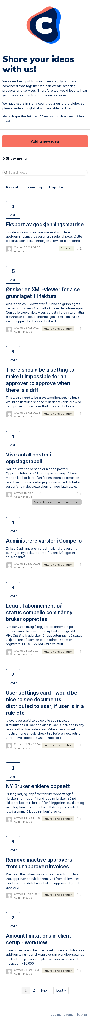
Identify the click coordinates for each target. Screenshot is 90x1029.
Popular (56, 187)
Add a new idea (45, 141)
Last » (61, 990)
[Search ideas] (45, 173)
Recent (12, 187)
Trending (34, 187)
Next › (45, 990)
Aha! (84, 1014)
